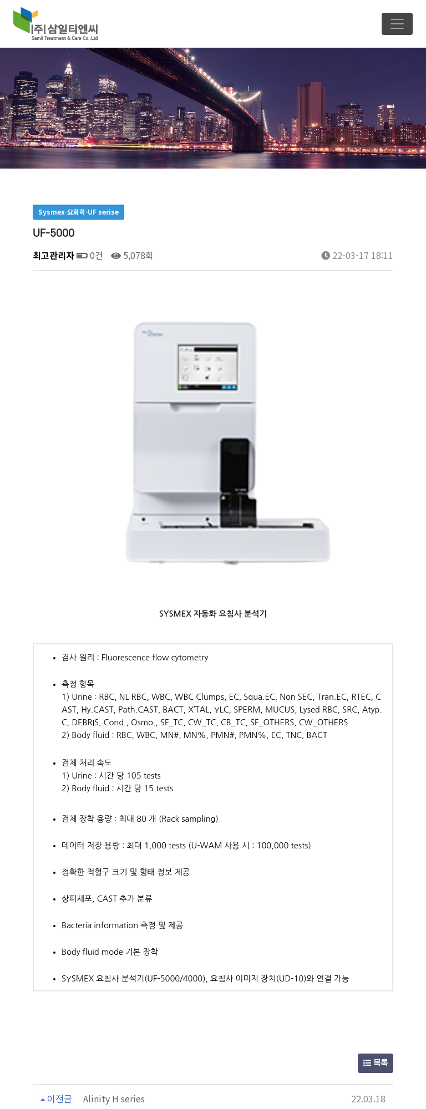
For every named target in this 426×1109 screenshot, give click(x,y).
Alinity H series (114, 932)
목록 (375, 897)
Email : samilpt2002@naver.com (217, 1090)
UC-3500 (101, 960)
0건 (90, 255)
